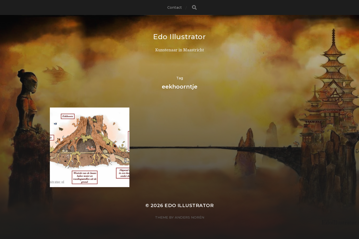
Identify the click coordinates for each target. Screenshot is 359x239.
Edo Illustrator (179, 36)
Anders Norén (189, 217)
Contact (174, 7)
